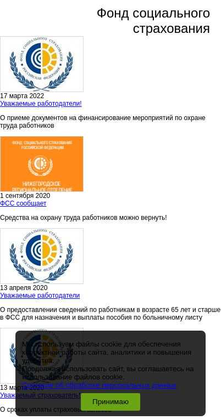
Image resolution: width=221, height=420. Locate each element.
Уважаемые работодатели (40, 295)
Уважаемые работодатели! (41, 103)
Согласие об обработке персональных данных (99, 385)
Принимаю (110, 402)
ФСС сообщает (23, 203)
